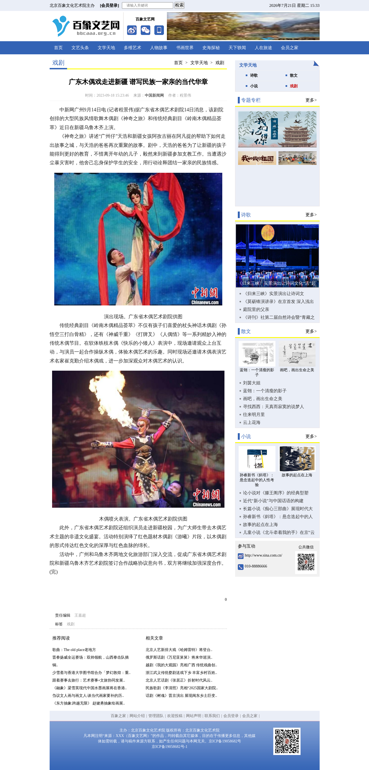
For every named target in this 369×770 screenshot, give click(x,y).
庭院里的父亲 (256, 309)
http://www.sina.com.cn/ (263, 555)
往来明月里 (254, 414)
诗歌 (254, 75)
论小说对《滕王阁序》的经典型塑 (275, 492)
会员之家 (289, 47)
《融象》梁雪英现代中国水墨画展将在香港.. (89, 688)
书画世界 (185, 47)
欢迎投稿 (174, 716)
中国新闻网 (154, 95)
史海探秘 (211, 47)
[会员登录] (109, 5)
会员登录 (231, 716)
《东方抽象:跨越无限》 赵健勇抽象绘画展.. (88, 703)
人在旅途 (263, 47)
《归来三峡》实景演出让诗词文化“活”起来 (273, 293)
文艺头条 (80, 47)
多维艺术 (132, 47)
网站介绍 (137, 716)
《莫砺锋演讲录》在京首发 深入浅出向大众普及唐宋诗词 (278, 301)
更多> (311, 100)
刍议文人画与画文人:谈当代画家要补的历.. (88, 696)
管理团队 (156, 716)
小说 (254, 86)
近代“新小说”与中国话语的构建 (273, 500)
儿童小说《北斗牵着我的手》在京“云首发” (279, 532)
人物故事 (158, 47)
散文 (294, 75)
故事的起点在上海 (260, 524)
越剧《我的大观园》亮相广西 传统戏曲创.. (181, 665)
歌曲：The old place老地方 (74, 650)
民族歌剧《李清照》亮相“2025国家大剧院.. (182, 688)
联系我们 (212, 716)
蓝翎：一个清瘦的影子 (265, 390)
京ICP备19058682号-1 (169, 747)
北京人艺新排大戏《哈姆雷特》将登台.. (179, 650)
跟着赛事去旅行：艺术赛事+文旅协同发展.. (88, 680)
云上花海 (251, 422)
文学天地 (106, 47)
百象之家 (118, 716)
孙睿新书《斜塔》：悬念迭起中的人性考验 (278, 516)
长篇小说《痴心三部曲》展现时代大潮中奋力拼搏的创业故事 (278, 508)
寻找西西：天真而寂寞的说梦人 (273, 406)
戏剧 (219, 62)
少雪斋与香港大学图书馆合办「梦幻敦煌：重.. (91, 673)
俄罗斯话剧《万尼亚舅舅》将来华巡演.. (179, 657)
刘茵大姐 (251, 382)
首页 (58, 47)
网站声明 (193, 716)
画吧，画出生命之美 (262, 398)
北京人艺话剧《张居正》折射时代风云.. (179, 680)
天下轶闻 (237, 47)
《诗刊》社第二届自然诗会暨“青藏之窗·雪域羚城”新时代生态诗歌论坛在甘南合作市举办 (279, 317)
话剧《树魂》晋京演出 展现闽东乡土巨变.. (181, 696)
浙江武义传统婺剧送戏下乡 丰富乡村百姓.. (181, 673)
